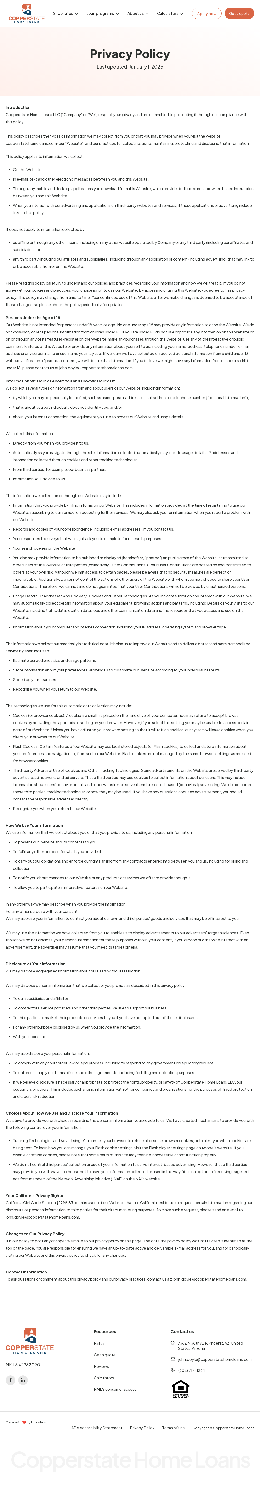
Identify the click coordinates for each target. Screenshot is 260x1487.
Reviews (101, 1366)
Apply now (206, 13)
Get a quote (105, 1354)
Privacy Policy (142, 1427)
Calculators (104, 1377)
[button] (66, 13)
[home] (26, 13)
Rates (99, 1343)
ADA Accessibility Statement (96, 1427)
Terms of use (173, 1427)
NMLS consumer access (115, 1389)
